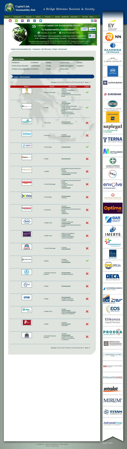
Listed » (87, 86)
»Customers (35, 69)
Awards (57, 17)
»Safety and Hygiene (66, 66)
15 (79, 82)
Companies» (18, 17)
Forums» (48, 17)
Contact (110, 443)
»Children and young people (20, 69)
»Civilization (34, 62)
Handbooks (65, 17)
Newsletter (8, 22)
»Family (48, 66)
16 (81, 82)
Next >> (87, 82)
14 (77, 82)
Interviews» (75, 17)
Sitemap (105, 443)
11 (71, 82)
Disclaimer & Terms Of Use (52, 446)
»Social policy (63, 69)
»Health (48, 69)
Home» (8, 17)
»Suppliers (79, 66)
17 (83, 82)
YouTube (85, 17)
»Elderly (48, 62)
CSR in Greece (22, 8)
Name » (27, 86)
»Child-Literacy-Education (19, 66)
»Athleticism (15, 62)
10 (69, 82)
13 (75, 82)
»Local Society (64, 62)
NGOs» (39, 17)
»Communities (35, 66)
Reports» (29, 17)
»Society (79, 62)
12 (73, 82)
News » (93, 17)
